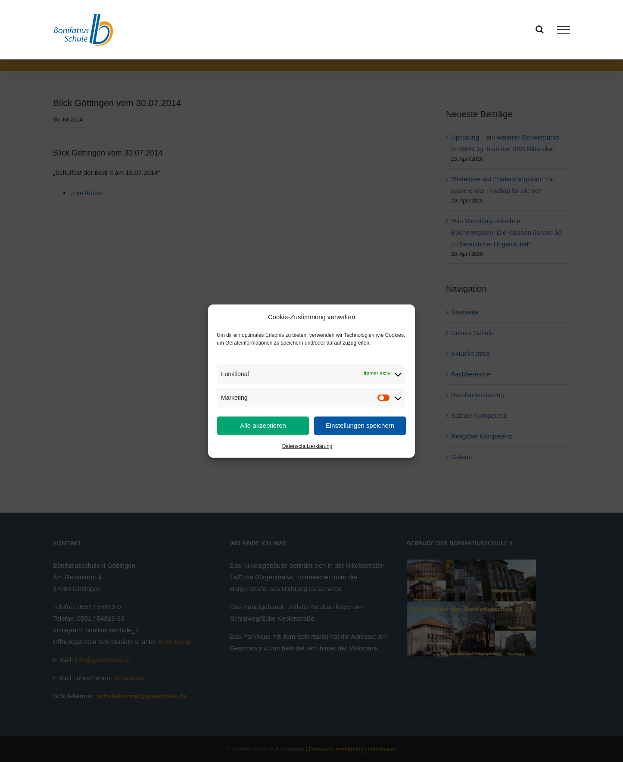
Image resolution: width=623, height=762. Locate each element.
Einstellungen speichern (360, 425)
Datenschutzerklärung (307, 446)
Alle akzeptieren (263, 425)
